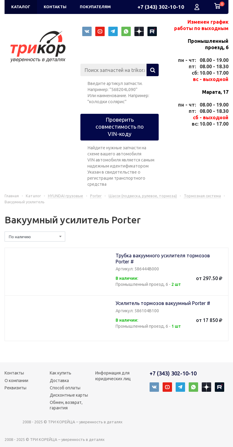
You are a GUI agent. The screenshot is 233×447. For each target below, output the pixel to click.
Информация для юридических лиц (113, 376)
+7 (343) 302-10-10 (160, 7)
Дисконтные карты (69, 395)
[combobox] (35, 237)
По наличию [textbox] (20, 237)
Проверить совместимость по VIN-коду (120, 127)
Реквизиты (15, 387)
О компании (16, 380)
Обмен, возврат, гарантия (66, 405)
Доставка (59, 380)
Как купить (60, 373)
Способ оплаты (65, 387)
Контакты (14, 373)
